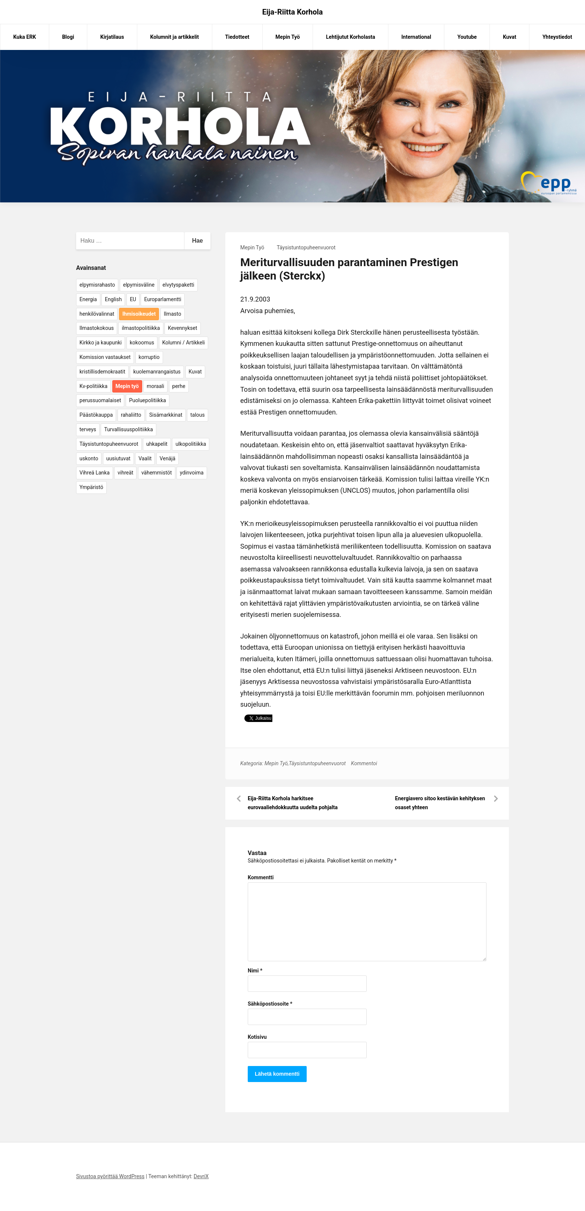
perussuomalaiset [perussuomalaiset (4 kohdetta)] (100, 400)
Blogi (68, 37)
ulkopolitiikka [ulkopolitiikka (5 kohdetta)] (190, 444)
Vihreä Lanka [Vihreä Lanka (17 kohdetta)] (94, 473)
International (416, 37)
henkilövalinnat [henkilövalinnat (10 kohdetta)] (96, 314)
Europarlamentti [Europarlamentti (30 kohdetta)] (162, 299)
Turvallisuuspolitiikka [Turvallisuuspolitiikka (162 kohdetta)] (128, 429)
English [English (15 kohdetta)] (113, 299)
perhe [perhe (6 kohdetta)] (178, 386)
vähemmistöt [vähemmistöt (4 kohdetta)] (156, 473)
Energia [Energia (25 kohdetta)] (88, 299)
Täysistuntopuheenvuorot (306, 247)
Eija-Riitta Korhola (292, 11)
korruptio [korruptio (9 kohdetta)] (149, 357)
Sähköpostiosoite (270, 1004)
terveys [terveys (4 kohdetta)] (87, 429)
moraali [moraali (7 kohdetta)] (155, 386)
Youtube (467, 37)
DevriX (201, 1176)
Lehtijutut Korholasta (350, 37)
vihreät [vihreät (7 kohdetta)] (125, 473)
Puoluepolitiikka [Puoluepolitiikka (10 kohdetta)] (147, 400)
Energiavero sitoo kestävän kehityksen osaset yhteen (440, 802)
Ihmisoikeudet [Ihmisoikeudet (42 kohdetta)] (139, 314)
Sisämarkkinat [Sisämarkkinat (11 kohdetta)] (165, 415)
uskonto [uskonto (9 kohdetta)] (88, 458)
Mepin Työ (287, 37)
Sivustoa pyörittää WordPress (110, 1176)
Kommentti (260, 877)
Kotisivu (257, 1037)
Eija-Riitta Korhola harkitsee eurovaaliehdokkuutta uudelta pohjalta (293, 802)
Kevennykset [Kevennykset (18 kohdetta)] (182, 328)
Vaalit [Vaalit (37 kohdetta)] (144, 458)
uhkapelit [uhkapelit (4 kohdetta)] (157, 444)
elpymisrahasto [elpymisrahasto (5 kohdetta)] (97, 285)
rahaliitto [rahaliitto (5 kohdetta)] (131, 415)
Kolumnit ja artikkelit (174, 37)
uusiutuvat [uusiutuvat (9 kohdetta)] (118, 458)
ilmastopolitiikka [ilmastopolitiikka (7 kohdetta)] (141, 328)
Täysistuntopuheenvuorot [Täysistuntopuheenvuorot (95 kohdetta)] (108, 444)
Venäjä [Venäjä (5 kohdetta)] (167, 458)
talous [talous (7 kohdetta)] (197, 415)
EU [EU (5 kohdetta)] (133, 299)
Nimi (255, 971)
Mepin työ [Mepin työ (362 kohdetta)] (127, 386)
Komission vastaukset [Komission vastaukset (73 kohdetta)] (105, 357)
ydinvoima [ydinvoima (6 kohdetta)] (192, 473)
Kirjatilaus (112, 37)
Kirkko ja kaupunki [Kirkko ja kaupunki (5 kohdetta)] (100, 343)
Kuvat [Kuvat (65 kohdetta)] (195, 372)
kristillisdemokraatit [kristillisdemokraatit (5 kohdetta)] (102, 372)
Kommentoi (364, 763)
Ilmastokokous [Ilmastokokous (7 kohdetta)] (96, 328)
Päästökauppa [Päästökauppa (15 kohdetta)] (96, 415)
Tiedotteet (237, 37)
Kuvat (509, 37)
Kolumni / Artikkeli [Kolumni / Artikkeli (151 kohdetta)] (183, 343)
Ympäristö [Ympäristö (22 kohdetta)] (91, 487)
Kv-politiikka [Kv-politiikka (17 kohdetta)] (93, 386)
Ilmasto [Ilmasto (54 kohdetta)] (172, 314)
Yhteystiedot (557, 37)
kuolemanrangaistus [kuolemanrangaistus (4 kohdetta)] (157, 372)
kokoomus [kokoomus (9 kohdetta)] (142, 343)
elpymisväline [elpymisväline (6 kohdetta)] (138, 285)
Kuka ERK (24, 37)
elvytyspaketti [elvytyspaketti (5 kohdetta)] (178, 285)
